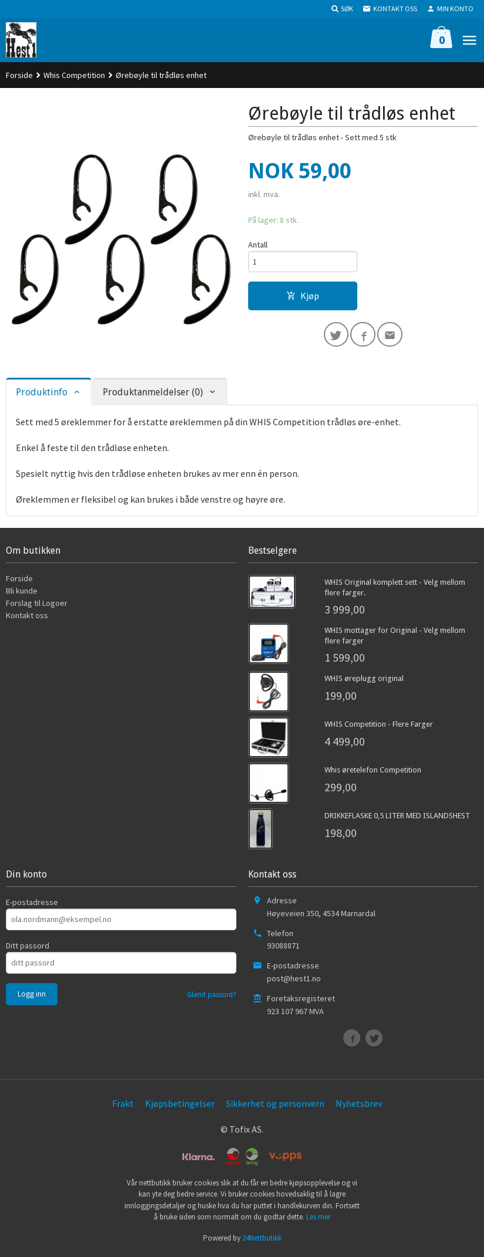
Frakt (123, 1105)
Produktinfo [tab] (41, 393)
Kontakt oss (27, 617)
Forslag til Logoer (36, 604)
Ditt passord (27, 947)
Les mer (318, 1219)
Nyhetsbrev (359, 1105)
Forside (19, 75)
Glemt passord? (211, 996)
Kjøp (302, 296)
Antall (258, 244)
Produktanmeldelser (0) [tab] (153, 393)
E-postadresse (32, 904)
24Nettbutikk (262, 1240)
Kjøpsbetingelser (180, 1105)
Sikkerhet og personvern (275, 1105)
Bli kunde (22, 592)
